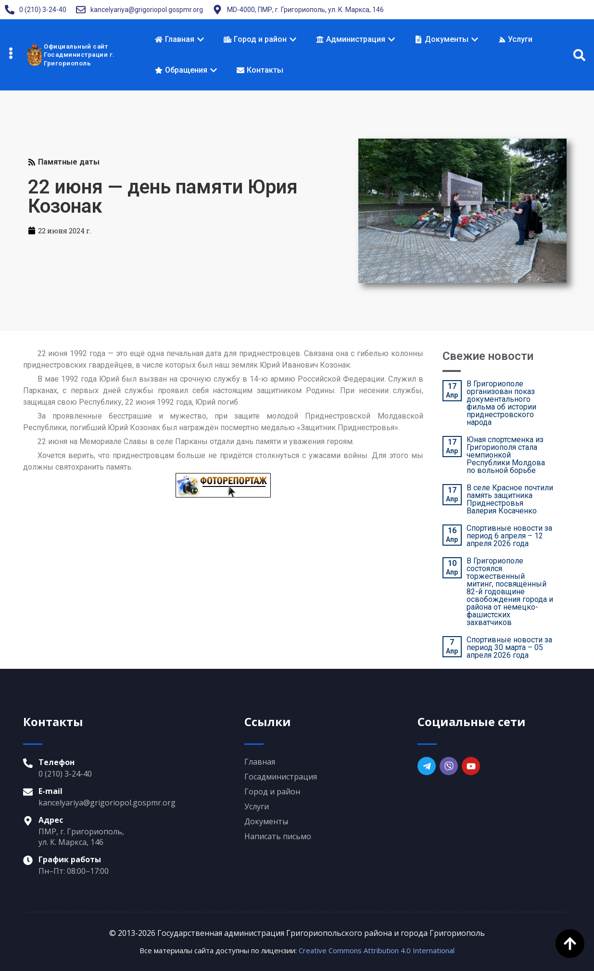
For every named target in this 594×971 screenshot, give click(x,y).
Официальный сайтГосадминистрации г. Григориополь (79, 55)
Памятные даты (69, 161)
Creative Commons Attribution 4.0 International (377, 950)
